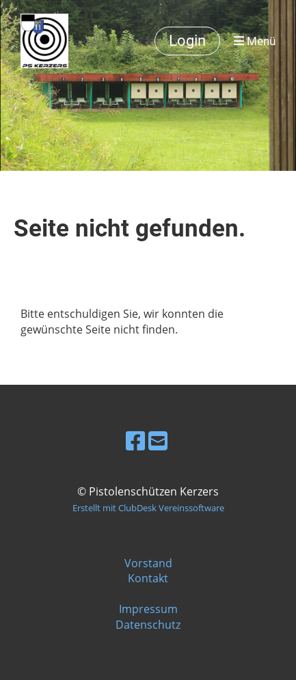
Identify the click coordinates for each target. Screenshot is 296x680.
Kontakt (148, 578)
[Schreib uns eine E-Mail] (157, 440)
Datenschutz (148, 624)
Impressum (148, 608)
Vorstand (148, 563)
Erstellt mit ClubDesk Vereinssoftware (148, 508)
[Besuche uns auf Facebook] (135, 440)
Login (187, 40)
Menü (254, 41)
